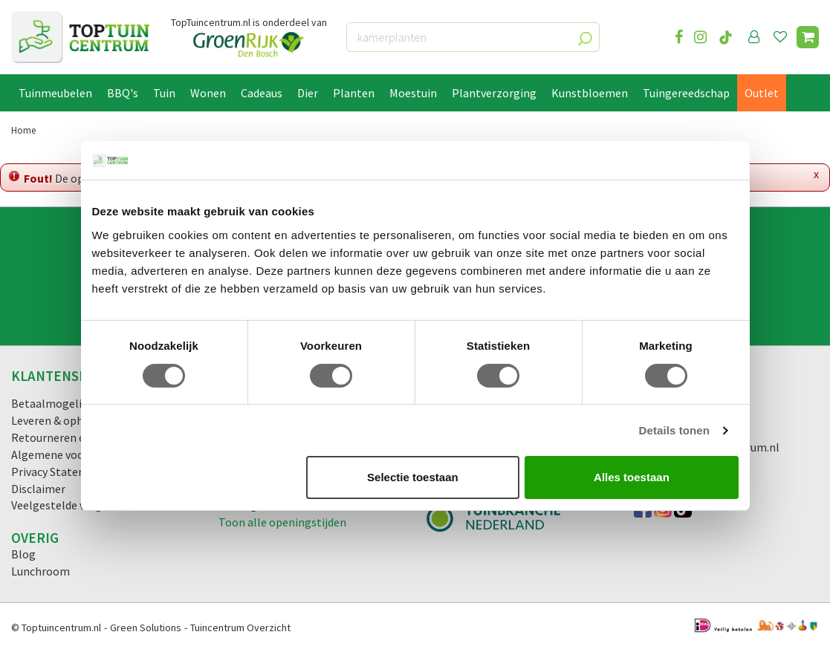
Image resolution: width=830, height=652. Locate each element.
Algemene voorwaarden (71, 454)
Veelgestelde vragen (62, 505)
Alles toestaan (631, 477)
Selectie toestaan (412, 477)
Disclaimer (38, 488)
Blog (23, 554)
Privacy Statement (58, 471)
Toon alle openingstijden (282, 522)
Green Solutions (145, 627)
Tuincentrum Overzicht (240, 627)
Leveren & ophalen (58, 420)
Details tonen (674, 430)
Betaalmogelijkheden (66, 403)
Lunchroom (40, 571)
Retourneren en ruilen (67, 437)
